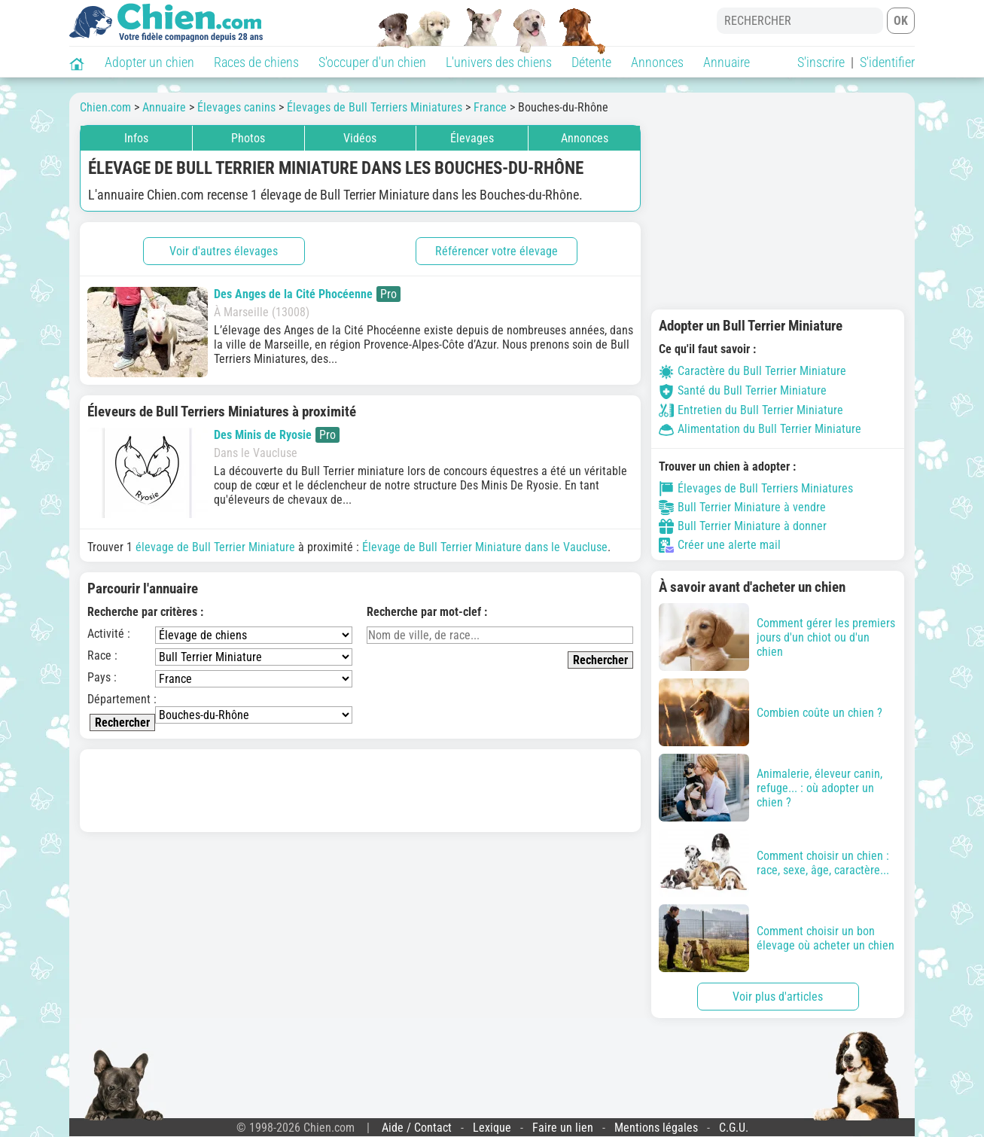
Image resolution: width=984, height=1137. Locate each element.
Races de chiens (256, 62)
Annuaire (726, 62)
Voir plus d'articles (778, 996)
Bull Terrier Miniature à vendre (742, 507)
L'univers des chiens (499, 62)
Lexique (492, 1127)
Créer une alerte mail (720, 545)
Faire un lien (562, 1127)
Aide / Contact (417, 1127)
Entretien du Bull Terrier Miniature (751, 410)
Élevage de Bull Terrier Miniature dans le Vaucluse (485, 547)
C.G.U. (733, 1127)
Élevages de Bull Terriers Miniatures (756, 488)
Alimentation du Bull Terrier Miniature (760, 429)
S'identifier (887, 62)
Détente (591, 62)
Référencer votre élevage (496, 251)
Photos (248, 138)
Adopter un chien (149, 62)
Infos (136, 138)
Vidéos (359, 138)
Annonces (657, 62)
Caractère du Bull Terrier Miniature (752, 371)
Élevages (472, 138)
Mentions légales (656, 1127)
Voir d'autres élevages (223, 251)
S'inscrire (821, 62)
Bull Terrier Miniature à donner (743, 526)
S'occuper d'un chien (372, 62)
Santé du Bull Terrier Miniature (743, 390)
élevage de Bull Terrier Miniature (215, 547)
